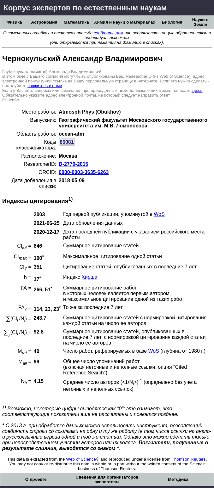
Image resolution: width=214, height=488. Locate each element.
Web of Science (81, 459)
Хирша (89, 277)
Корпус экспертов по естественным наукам (85, 7)
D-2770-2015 (73, 164)
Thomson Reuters (189, 459)
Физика (14, 22)
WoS (159, 214)
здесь (197, 90)
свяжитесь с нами (44, 85)
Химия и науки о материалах (124, 22)
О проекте (36, 479)
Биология (172, 22)
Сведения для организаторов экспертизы (106, 479)
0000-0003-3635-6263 (84, 172)
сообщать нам (108, 33)
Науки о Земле (200, 22)
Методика (178, 479)
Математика (76, 22)
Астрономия (44, 22)
